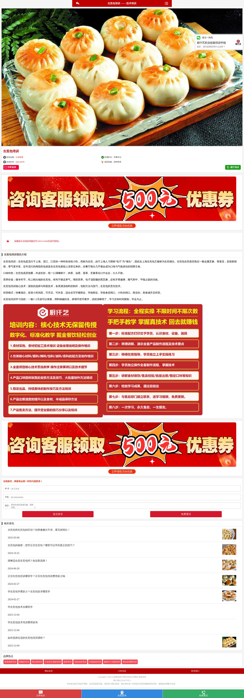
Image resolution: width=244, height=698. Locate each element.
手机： (8, 497)
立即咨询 (11, 167)
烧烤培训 (67, 662)
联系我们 (195, 671)
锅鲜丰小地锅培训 (112, 662)
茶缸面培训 (37, 662)
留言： (8, 505)
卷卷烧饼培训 (10, 662)
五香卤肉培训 (95, 662)
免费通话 (186, 514)
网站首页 (49, 671)
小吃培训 (122, 671)
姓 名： (8, 488)
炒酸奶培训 (24, 662)
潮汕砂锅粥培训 (130, 662)
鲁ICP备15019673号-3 (122, 680)
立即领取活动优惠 (122, 225)
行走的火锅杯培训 (53, 662)
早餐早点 (117, 157)
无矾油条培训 (80, 662)
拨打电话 (233, 167)
